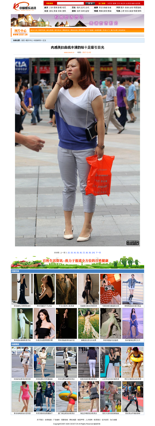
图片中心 (29, 40)
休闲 (83, 11)
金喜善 (128, 3)
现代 (79, 7)
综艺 (64, 7)
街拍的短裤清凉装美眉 (22, 379)
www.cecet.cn (69, 52)
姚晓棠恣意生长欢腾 (88, 340)
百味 (60, 11)
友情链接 (48, 420)
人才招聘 (89, 420)
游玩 (51, 11)
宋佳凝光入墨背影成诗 (22, 306)
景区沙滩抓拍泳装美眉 (132, 379)
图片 (122, 7)
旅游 (131, 11)
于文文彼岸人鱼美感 (66, 306)
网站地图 (72, 420)
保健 (105, 7)
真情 (105, 11)
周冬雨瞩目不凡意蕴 (44, 306)
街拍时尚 (37, 40)
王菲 (118, 3)
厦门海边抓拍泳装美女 (66, 413)
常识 (101, 7)
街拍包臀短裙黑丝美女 (66, 379)
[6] (81, 253)
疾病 (127, 7)
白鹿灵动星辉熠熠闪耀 (44, 340)
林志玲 (123, 3)
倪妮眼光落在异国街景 (88, 306)
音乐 (127, 11)
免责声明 (81, 420)
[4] (75, 253)
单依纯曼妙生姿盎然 (110, 340)
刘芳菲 (110, 3)
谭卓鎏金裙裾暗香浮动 (22, 340)
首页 (23, 40)
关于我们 (40, 420)
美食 (55, 11)
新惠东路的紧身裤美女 (88, 379)
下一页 (98, 253)
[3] (72, 253)
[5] (78, 253)
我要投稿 (64, 420)
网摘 (101, 11)
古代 (87, 7)
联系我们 (97, 420)
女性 (131, 7)
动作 (79, 11)
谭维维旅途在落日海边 (132, 306)
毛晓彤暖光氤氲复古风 (110, 306)
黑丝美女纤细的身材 (132, 413)
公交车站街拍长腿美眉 (110, 379)
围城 (109, 11)
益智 (87, 11)
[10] (93, 253)
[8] (87, 253)
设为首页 (105, 420)
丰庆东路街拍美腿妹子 (44, 413)
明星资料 (137, 11)
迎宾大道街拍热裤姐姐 (110, 413)
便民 (64, 11)
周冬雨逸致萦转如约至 (66, 340)
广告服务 (56, 420)
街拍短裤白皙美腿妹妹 (44, 379)
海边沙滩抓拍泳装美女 (88, 413)
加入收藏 (113, 420)
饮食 (109, 7)
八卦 (51, 7)
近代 (83, 7)
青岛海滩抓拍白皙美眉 (22, 413)
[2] (69, 253)
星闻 (55, 7)
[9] (90, 253)
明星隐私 (137, 7)
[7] (84, 253)
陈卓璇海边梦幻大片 (132, 340)
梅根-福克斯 (135, 3)
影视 (60, 7)
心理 (122, 11)
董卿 (114, 3)
